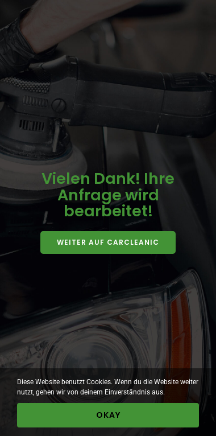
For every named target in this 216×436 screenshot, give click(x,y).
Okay (108, 415)
